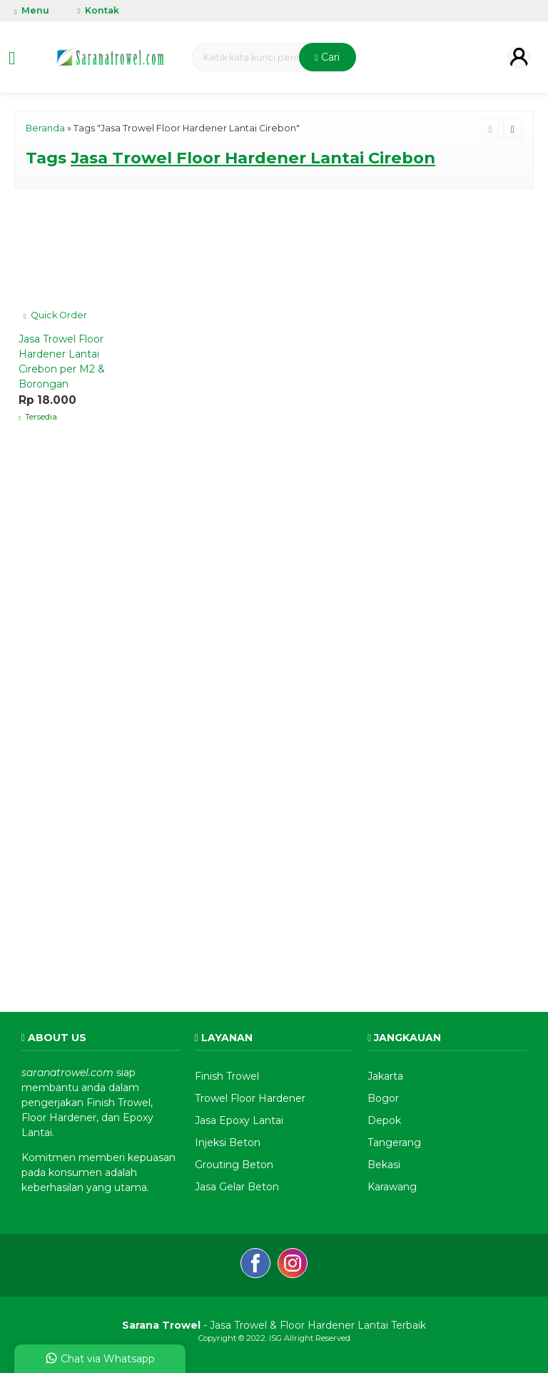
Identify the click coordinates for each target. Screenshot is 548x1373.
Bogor (383, 1098)
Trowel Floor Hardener (250, 1098)
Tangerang (394, 1142)
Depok (384, 1120)
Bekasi (383, 1164)
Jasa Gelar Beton (237, 1186)
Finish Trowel (227, 1076)
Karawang (392, 1186)
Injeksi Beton (227, 1142)
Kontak (98, 10)
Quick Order (55, 315)
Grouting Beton (234, 1164)
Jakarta (385, 1076)
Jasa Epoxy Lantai (239, 1120)
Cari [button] (327, 57)
